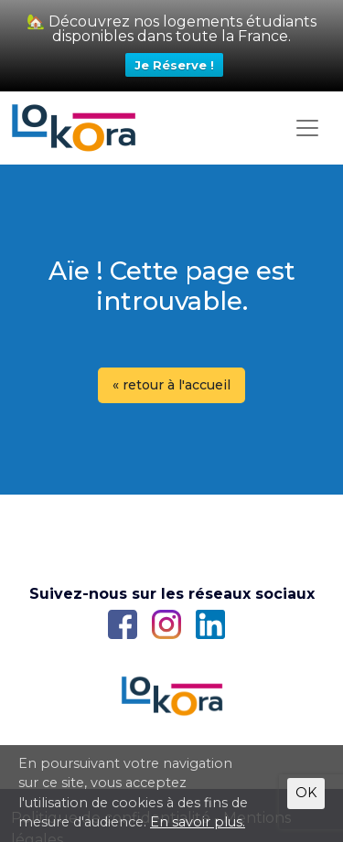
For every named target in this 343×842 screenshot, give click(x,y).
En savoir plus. (197, 822)
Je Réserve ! (174, 65)
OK (305, 792)
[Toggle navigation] (307, 128)
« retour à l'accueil (171, 385)
